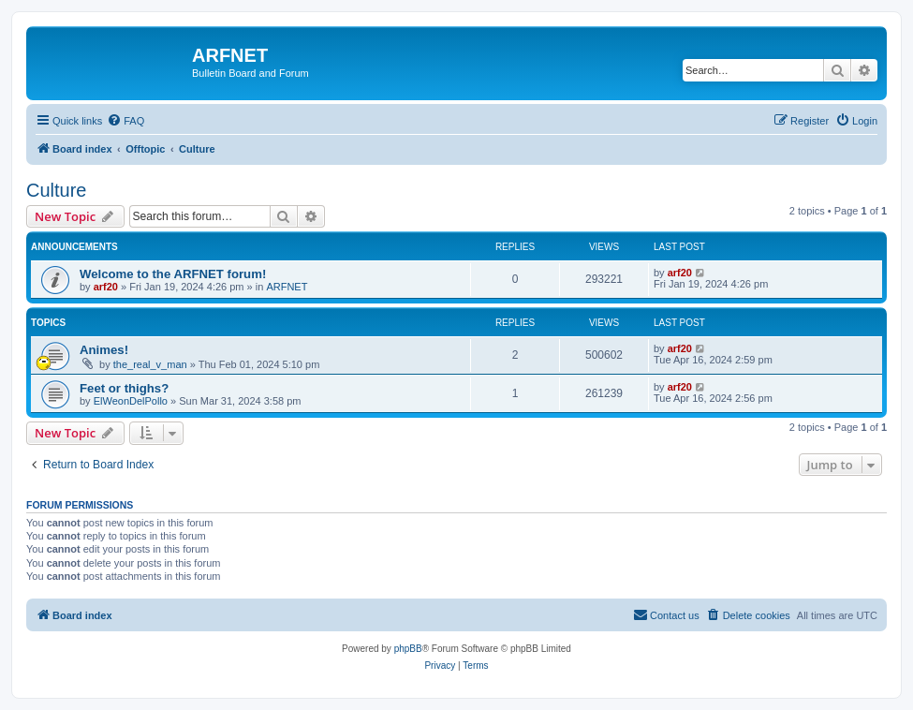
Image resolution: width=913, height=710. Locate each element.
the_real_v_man (150, 364)
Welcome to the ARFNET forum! (173, 274)
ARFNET (286, 286)
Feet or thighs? (124, 388)
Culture (56, 190)
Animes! (104, 350)
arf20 (106, 286)
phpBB (408, 648)
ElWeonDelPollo (131, 401)
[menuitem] (125, 121)
